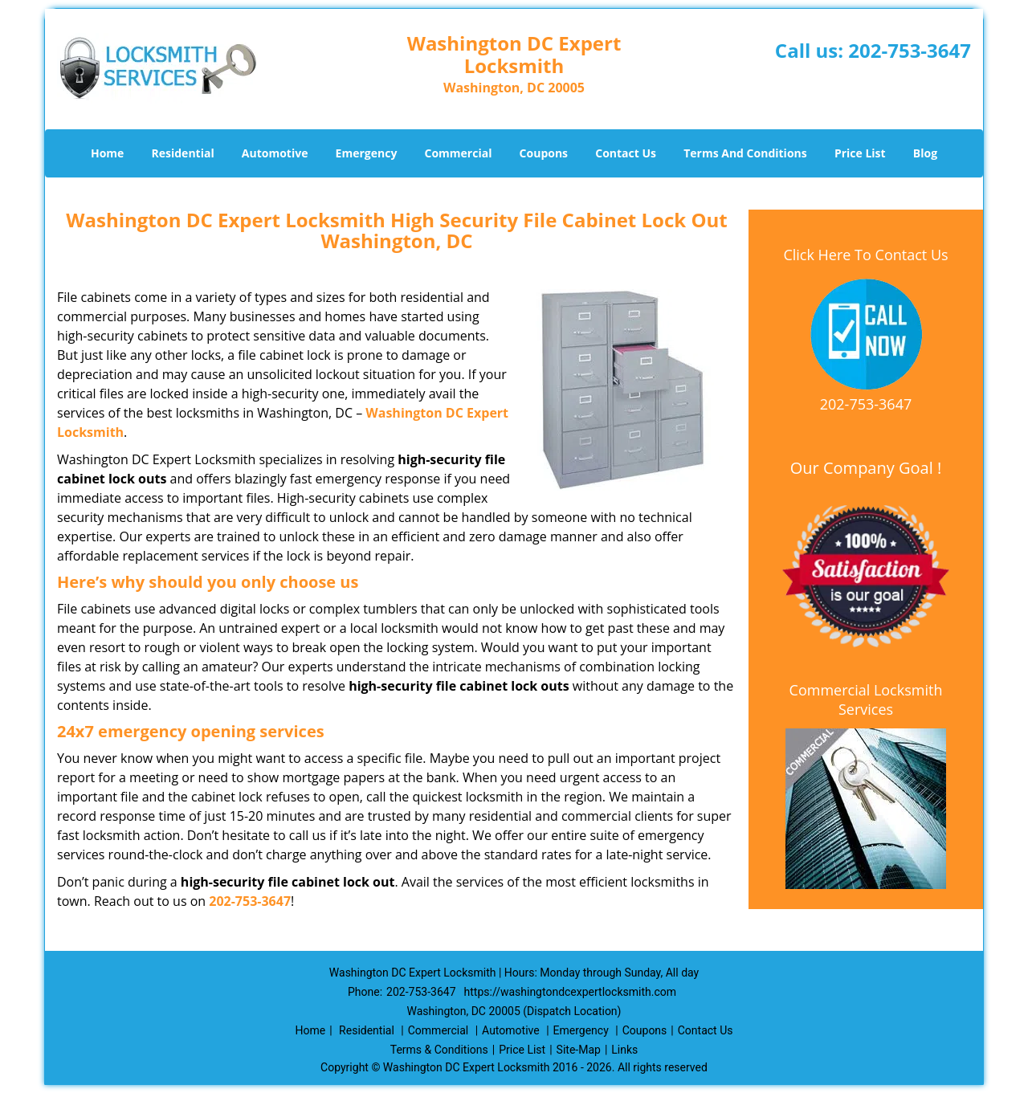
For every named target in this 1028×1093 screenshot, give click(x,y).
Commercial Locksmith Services (866, 699)
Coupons (544, 153)
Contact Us (625, 153)
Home (107, 153)
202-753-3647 (909, 50)
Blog (925, 153)
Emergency (367, 153)
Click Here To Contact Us (865, 254)
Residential (183, 153)
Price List (860, 153)
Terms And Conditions (745, 153)
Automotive (275, 153)
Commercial (458, 153)
